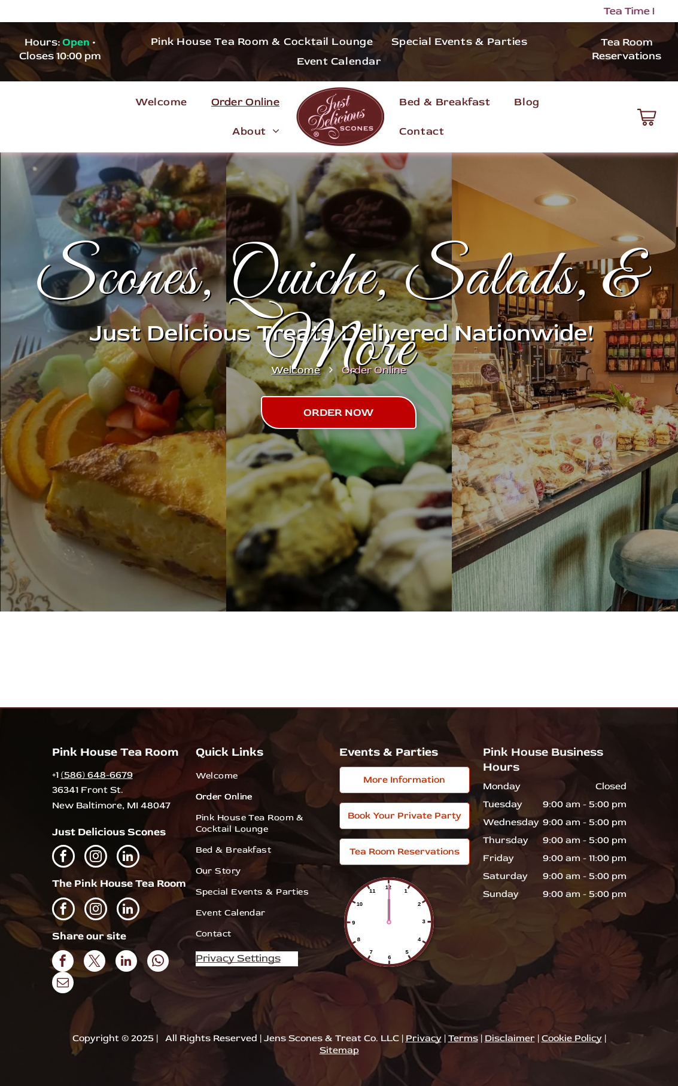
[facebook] (63, 858)
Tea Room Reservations (626, 49)
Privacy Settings (238, 958)
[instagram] (95, 858)
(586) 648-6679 (97, 775)
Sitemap (339, 1050)
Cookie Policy (572, 1038)
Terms (463, 1038)
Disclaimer (510, 1038)
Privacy (424, 1038)
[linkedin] (128, 858)
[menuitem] (262, 41)
